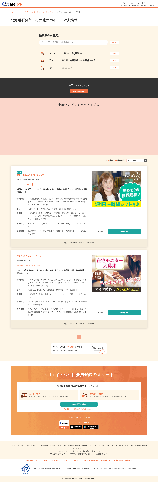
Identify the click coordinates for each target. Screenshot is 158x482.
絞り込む (116, 42)
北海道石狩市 (49, 12)
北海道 (33, 12)
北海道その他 (40, 12)
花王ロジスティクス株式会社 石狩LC (35, 195)
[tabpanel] (79, 140)
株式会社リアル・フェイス (29, 280)
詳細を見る (124, 247)
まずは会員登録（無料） (79, 426)
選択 (116, 54)
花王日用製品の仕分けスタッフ (38, 189)
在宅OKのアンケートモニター (37, 274)
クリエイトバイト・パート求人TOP (20, 12)
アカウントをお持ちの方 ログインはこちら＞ (79, 433)
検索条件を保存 (79, 100)
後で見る (99, 247)
